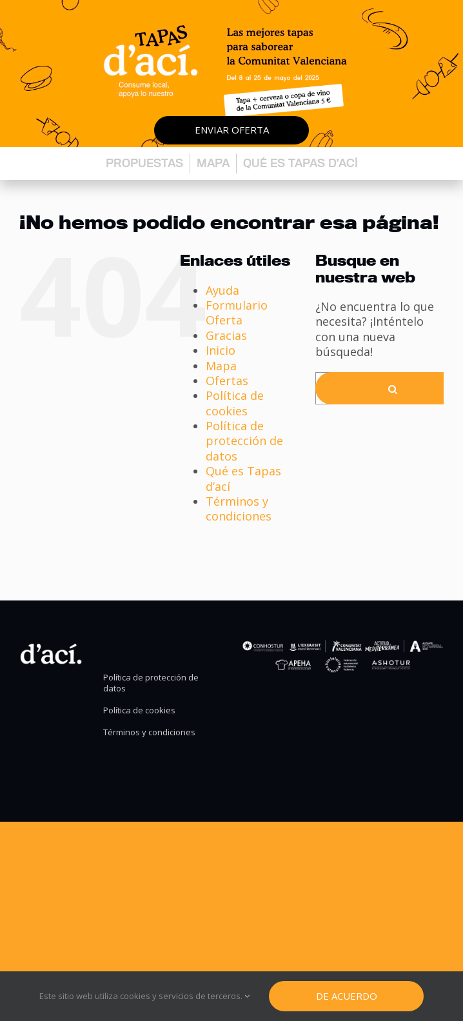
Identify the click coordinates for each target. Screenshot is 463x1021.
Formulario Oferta (237, 312)
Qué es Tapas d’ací (300, 163)
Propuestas (144, 163)
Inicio (220, 350)
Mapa (213, 163)
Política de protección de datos (244, 441)
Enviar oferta (232, 129)
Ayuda (222, 290)
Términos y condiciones (238, 508)
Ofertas (227, 380)
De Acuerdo (346, 995)
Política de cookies (235, 403)
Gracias (226, 335)
